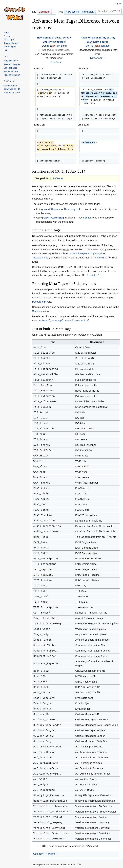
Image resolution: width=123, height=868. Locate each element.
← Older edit (54, 62)
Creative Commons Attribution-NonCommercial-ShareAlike (85, 855)
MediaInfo (80, 320)
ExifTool (43, 320)
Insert (46, 209)
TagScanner (39, 257)
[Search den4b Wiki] (109, 11)
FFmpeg (56, 320)
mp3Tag (95, 253)
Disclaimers (71, 864)
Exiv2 (68, 320)
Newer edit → (98, 57)
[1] (50, 603)
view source (57, 41)
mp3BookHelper (78, 253)
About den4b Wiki (55, 864)
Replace (56, 209)
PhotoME (99, 257)
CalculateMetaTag (53, 217)
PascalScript (84, 217)
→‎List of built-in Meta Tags (54, 49)
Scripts (36, 311)
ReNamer (58, 178)
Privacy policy (38, 864)
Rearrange (70, 209)
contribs (61, 45)
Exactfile (91, 275)
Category (38, 838)
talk (53, 45)
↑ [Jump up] (41, 831)
